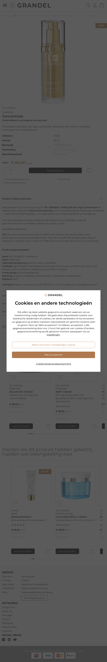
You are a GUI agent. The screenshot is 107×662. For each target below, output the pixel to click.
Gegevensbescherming (58, 364)
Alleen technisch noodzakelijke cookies (53, 345)
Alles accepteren (53, 354)
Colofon (40, 364)
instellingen (53, 334)
